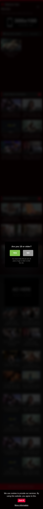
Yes (15, 253)
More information (21, 505)
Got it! (21, 500)
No (28, 253)
